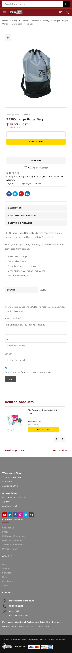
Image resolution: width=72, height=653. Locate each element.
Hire (4, 577)
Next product (59, 450)
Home (5, 20)
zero (40, 183)
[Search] (66, 4)
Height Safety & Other (30, 176)
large (28, 183)
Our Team (7, 581)
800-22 (16, 183)
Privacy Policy (10, 549)
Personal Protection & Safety (35, 20)
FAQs (5, 532)
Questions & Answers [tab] (20, 223)
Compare (36, 160)
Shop (14, 20)
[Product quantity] (36, 134)
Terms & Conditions (13, 544)
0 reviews (25, 114)
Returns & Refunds (12, 540)
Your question (13, 318)
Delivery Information (13, 536)
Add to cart (36, 142)
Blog (4, 564)
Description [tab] (15, 208)
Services (6, 573)
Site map (7, 585)
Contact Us (8, 527)
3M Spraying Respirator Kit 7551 (43, 412)
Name (9, 339)
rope (34, 183)
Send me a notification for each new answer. (28, 372)
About (5, 568)
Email (8, 354)
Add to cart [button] (44, 429)
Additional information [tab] (22, 215)
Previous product (14, 450)
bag (23, 183)
